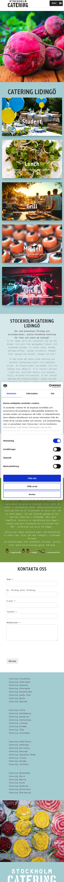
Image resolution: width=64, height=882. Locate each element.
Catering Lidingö (18, 723)
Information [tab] (32, 393)
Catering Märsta (17, 779)
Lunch (32, 163)
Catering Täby (16, 729)
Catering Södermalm (19, 682)
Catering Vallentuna (20, 789)
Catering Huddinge (19, 744)
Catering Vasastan (18, 685)
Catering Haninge (18, 751)
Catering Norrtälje (19, 748)
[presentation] (27, 654)
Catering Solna (17, 710)
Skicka (12, 661)
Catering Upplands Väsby (22, 754)
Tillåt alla (32, 478)
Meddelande (13, 622)
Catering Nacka (17, 698)
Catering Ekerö (17, 776)
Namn (10, 579)
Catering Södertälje (20, 741)
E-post (11, 601)
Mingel (32, 248)
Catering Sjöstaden (19, 733)
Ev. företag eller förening (21, 590)
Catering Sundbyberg (20, 713)
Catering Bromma (17, 726)
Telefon (12, 612)
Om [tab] (52, 393)
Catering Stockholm (19, 678)
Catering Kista (17, 782)
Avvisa (32, 494)
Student (32, 121)
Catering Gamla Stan (20, 695)
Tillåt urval (32, 486)
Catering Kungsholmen (20, 691)
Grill (32, 206)
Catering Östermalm (19, 688)
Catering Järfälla (18, 764)
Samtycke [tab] (11, 393)
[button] (54, 3)
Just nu (32, 291)
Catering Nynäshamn (19, 773)
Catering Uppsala (18, 701)
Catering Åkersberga (20, 792)
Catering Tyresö (17, 758)
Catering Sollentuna (20, 720)
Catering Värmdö (17, 761)
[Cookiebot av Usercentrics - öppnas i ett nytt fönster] (49, 386)
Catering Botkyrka (18, 786)
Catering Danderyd (19, 716)
